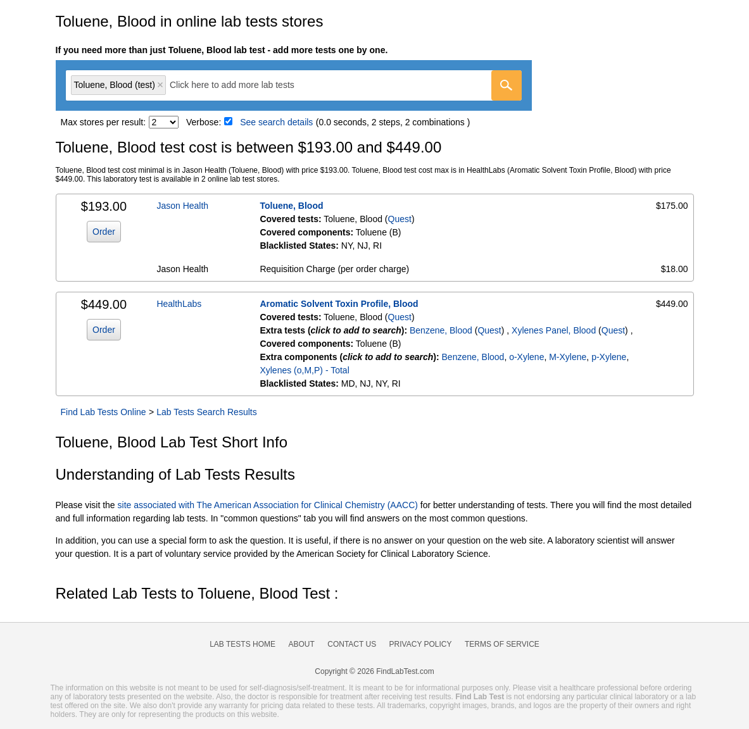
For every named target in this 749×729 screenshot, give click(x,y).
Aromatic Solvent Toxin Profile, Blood (339, 304)
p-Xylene (608, 357)
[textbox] (240, 85)
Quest (400, 219)
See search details (276, 122)
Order (103, 232)
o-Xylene (526, 357)
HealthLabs (178, 304)
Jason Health (182, 206)
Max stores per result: (103, 122)
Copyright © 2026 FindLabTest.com (374, 671)
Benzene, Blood (441, 330)
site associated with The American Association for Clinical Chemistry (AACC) (268, 505)
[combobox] (294, 85)
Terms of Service (502, 644)
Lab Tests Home (242, 644)
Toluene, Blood (291, 206)
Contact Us (351, 644)
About (301, 644)
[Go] (506, 85)
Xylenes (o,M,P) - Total (304, 370)
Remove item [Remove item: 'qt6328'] (160, 84)
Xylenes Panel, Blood (554, 330)
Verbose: (203, 122)
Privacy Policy (420, 644)
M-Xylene (567, 357)
